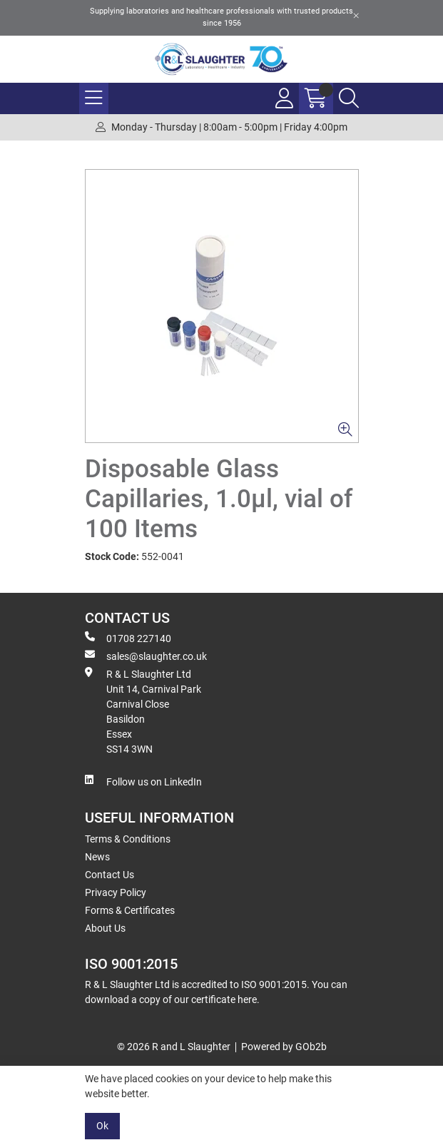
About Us (105, 928)
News (97, 856)
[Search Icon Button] (349, 98)
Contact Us (109, 874)
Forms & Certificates (130, 910)
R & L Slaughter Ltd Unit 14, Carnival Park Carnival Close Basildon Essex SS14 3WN (143, 711)
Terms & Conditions (127, 839)
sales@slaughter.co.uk (146, 655)
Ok (102, 1125)
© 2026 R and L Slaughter (173, 1046)
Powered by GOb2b (284, 1046)
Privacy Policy (115, 892)
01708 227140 (128, 637)
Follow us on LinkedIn (143, 781)
